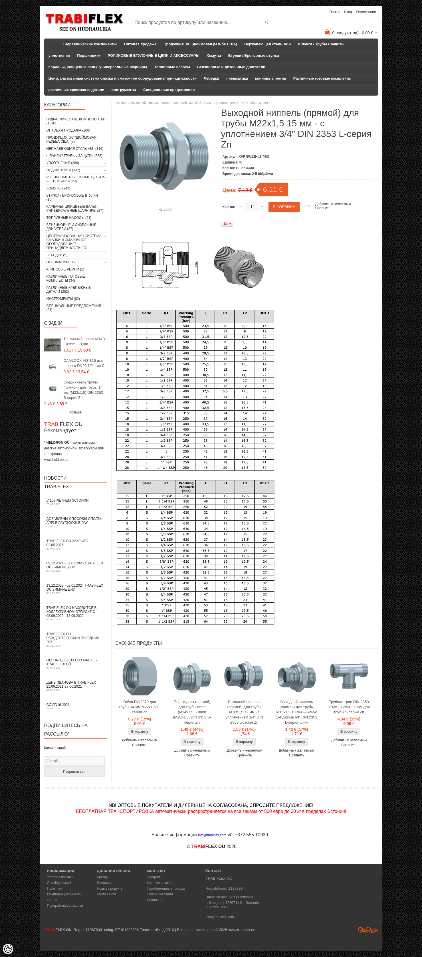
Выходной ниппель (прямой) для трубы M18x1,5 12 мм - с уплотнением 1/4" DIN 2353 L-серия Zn (244, 712)
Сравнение (156, 900)
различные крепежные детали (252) (69, 290)
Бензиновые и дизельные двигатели (231, 67)
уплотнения (59, 55)
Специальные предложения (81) (74, 308)
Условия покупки (60, 877)
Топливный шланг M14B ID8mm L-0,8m (84, 341)
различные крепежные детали (76, 90)
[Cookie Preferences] (8, 949)
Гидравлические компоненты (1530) (75, 121)
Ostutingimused (59, 883)
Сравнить (322, 208)
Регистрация (366, 12)
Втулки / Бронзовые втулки (253, 55)
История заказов (160, 883)
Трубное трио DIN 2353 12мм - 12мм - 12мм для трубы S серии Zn (349, 707)
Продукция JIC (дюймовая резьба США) (200, 44)
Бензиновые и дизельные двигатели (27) (71, 227)
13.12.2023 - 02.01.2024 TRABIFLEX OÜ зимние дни (76, 589)
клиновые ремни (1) (65, 269)
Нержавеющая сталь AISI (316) (75, 149)
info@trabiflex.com (220, 917)
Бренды (103, 877)
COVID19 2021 (76, 706)
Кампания (105, 883)
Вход (348, 12)
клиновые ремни (270, 78)
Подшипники (88, 55)
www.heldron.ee (56, 460)
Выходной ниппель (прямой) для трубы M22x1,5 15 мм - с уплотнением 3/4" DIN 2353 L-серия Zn (201, 102)
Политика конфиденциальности (64, 889)
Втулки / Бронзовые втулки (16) (72, 197)
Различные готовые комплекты (322, 78)
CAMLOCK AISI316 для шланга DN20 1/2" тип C (84, 363)
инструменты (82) (63, 299)
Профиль (154, 877)
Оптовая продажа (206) (68, 130)
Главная (122, 102)
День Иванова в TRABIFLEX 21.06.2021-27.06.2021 (76, 686)
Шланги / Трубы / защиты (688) (74, 156)
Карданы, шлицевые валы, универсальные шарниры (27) (75, 209)
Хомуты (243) (58, 188)
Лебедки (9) (57, 255)
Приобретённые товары (166, 889)
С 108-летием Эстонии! (76, 502)
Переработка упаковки (65, 906)
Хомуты (214, 55)
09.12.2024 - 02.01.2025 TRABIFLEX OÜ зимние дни (76, 566)
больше (75, 412)
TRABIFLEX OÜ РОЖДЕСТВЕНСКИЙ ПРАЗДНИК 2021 (76, 639)
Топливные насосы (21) (69, 218)
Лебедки (211, 78)
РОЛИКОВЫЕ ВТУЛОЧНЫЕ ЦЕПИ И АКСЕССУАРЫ (154, 55)
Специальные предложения (169, 90)
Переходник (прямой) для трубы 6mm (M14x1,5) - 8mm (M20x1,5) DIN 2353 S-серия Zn (192, 712)
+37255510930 (217, 907)
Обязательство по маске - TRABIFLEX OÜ (76, 663)
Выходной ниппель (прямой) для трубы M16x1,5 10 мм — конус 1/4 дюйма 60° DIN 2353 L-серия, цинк (296, 712)
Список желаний (160, 894)
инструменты (123, 90)
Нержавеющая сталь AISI (267, 44)
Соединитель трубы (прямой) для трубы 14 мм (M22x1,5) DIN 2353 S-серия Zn (83, 390)
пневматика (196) (63, 262)
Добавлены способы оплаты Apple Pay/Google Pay (76, 522)
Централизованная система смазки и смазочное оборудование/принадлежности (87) (74, 242)
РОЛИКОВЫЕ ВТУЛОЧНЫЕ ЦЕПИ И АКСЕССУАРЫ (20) (75, 179)
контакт (53, 900)
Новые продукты (110, 889)
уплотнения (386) (63, 163)
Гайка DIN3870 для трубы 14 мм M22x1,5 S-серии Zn (139, 707)
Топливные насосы (172, 67)
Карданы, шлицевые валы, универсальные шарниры (98, 67)
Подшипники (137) (63, 170)
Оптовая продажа (140, 44)
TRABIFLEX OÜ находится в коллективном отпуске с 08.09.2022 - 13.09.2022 (76, 613)
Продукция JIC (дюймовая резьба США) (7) (72, 140)
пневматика (237, 78)
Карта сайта (106, 894)
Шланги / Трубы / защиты (321, 44)
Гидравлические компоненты (90, 44)
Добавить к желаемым (333, 204)
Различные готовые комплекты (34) (66, 278)
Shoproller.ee (368, 930)
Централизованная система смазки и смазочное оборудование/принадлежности (123, 78)
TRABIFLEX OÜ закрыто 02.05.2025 (76, 544)
